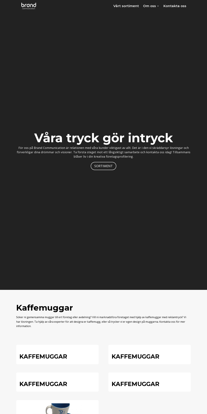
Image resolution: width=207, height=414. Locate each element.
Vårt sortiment (126, 6)
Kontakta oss (174, 6)
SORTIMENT (103, 166)
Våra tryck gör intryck (103, 137)
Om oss (149, 6)
